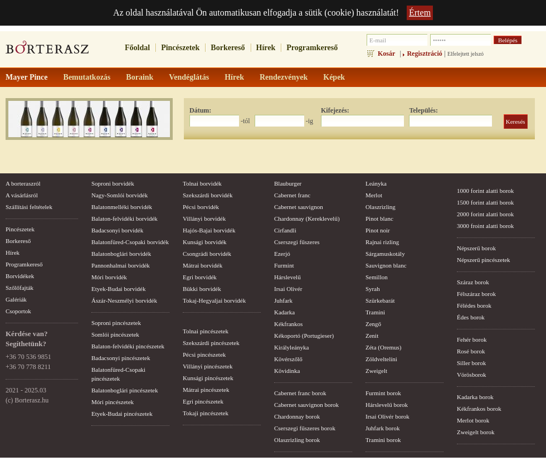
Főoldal (137, 47)
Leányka (376, 183)
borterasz (47, 50)
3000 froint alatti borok (485, 225)
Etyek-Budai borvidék (118, 288)
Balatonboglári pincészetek (124, 390)
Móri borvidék (109, 277)
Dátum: (200, 110)
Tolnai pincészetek (205, 331)
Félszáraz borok (476, 293)
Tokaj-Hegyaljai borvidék (214, 300)
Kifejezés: (335, 110)
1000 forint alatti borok (485, 190)
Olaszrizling (380, 206)
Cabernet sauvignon (298, 206)
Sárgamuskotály (385, 253)
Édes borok (471, 317)
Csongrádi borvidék (207, 253)
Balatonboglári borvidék (121, 253)
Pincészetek (180, 47)
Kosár (386, 53)
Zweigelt (376, 370)
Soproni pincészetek (116, 322)
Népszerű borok (476, 248)
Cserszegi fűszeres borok (304, 428)
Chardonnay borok (297, 416)
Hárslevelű (287, 277)
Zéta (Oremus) (383, 347)
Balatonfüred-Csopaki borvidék (130, 242)
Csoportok (18, 311)
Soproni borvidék (112, 183)
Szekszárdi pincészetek (211, 342)
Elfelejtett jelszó (465, 54)
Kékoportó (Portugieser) (304, 335)
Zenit (371, 335)
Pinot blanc (379, 218)
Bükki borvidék (202, 288)
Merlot (373, 195)
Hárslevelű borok (386, 404)
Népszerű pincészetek (483, 259)
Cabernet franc (292, 195)
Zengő (373, 324)
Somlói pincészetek (115, 334)
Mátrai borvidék (202, 265)
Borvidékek (20, 276)
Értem (420, 12)
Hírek (266, 47)
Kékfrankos (288, 324)
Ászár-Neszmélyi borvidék (124, 300)
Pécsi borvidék (201, 206)
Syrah (372, 288)
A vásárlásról (22, 195)
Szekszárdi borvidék (208, 195)
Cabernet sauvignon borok (306, 404)
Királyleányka (291, 347)
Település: (423, 110)
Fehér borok (471, 339)
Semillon (376, 277)
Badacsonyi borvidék (117, 230)
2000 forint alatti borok (485, 214)
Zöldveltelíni (381, 359)
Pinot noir (377, 230)
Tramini (375, 312)
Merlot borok (473, 420)
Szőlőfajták (19, 287)
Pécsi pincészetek (204, 354)
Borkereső (228, 47)
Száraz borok (473, 282)
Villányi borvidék (204, 218)
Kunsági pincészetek (208, 378)
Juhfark (283, 300)
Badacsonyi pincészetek (120, 358)
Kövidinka (287, 370)
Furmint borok (383, 393)
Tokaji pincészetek (205, 413)
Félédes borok (474, 305)
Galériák (16, 299)
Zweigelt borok (476, 432)
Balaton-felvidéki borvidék (124, 218)
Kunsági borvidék (205, 242)
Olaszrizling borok (297, 439)
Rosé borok (471, 351)
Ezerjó (282, 253)
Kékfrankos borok (479, 408)
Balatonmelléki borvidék (121, 206)
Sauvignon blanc (386, 265)
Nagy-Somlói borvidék (119, 195)
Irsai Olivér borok (387, 416)
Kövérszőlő (288, 359)
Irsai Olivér (288, 288)
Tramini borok (383, 439)
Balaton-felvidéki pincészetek (127, 346)
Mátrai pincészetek (206, 389)
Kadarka (284, 312)
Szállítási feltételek (29, 206)
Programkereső (312, 47)
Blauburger (287, 183)
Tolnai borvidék (202, 183)
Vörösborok (471, 374)
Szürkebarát (380, 300)
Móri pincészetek (112, 402)
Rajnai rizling (382, 242)
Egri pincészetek (203, 401)
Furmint (284, 265)
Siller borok (471, 363)
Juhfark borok (382, 428)
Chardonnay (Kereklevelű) (307, 218)
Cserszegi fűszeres (297, 242)
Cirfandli (285, 230)
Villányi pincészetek (207, 366)
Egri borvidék (200, 277)
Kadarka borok (475, 397)
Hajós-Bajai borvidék (209, 230)
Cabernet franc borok (300, 393)
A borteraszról (23, 183)
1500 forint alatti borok (485, 202)
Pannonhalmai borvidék (120, 265)
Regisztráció (424, 53)
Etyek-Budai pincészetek (122, 413)
